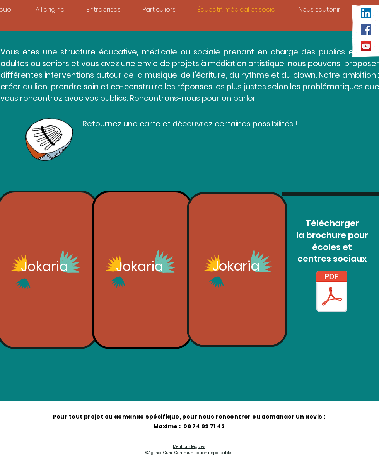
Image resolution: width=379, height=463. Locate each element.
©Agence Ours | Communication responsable (188, 453)
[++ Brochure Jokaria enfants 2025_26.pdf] (331, 292)
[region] (142, 270)
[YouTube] (366, 46)
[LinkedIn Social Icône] (366, 13)
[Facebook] (366, 29)
